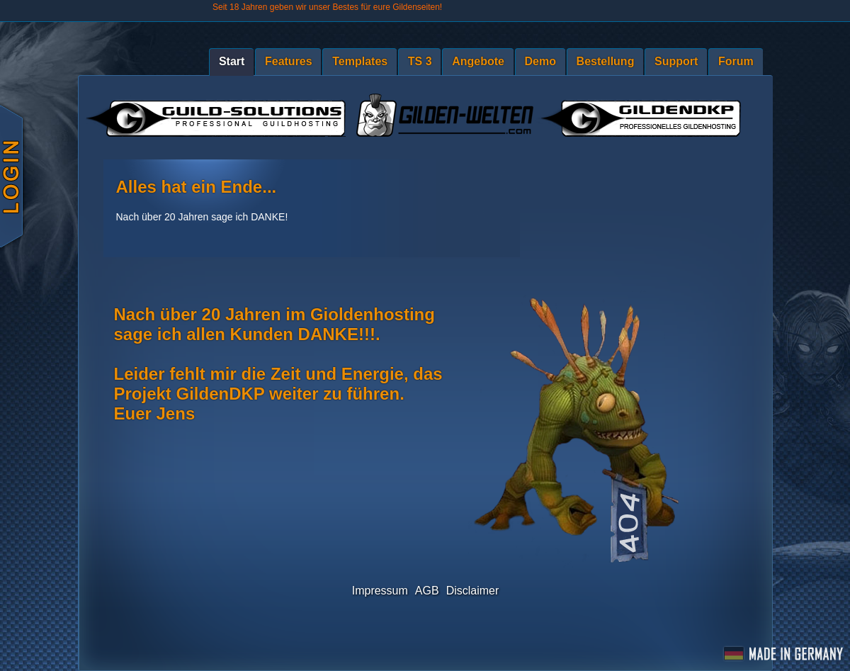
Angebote (478, 61)
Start (231, 61)
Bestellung (606, 61)
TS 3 (420, 61)
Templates (359, 61)
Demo (540, 61)
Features (288, 61)
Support (676, 61)
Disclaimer (472, 591)
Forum (736, 61)
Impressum (380, 591)
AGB (427, 591)
